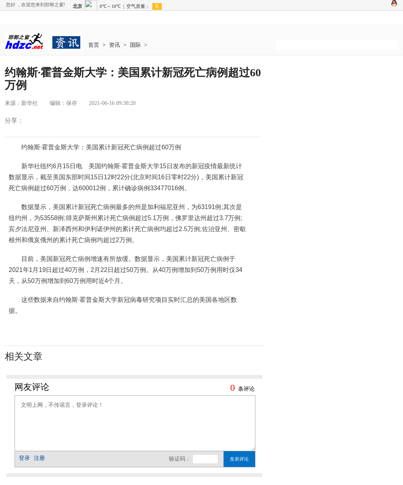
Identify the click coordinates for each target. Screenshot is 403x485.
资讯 (114, 45)
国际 (135, 45)
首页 (93, 45)
